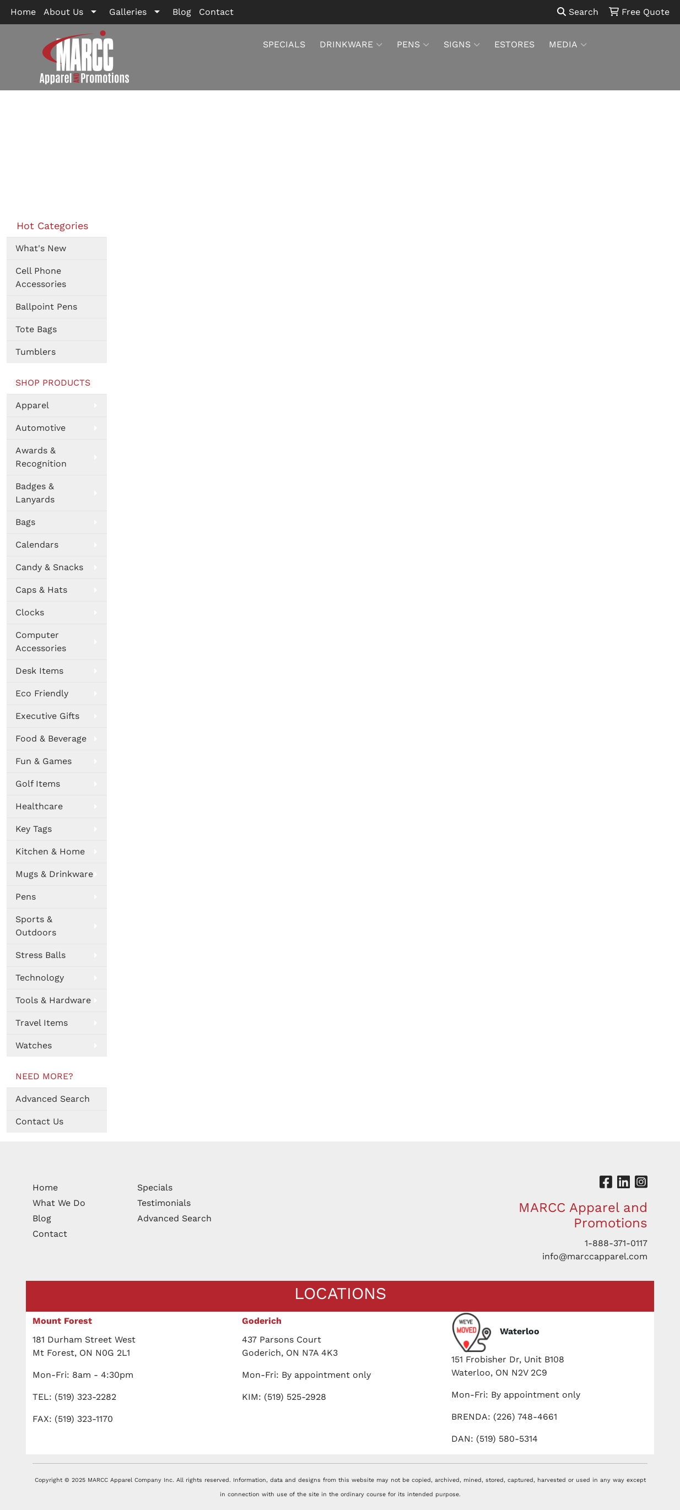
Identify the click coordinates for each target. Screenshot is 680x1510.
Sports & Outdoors (35, 926)
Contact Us (39, 1121)
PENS (413, 44)
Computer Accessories (40, 641)
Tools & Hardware (53, 1000)
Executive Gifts (47, 716)
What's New (40, 248)
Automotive (40, 428)
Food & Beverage (51, 738)
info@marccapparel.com (594, 1256)
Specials (154, 1187)
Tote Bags (36, 329)
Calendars (36, 544)
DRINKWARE (351, 44)
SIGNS (462, 44)
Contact (216, 12)
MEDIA (568, 44)
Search (577, 12)
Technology (39, 977)
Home (23, 12)
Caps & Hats (41, 589)
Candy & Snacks (49, 567)
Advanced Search (52, 1099)
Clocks (29, 612)
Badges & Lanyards (35, 493)
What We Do (59, 1203)
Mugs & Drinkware (54, 874)
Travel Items (41, 1023)
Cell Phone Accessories (40, 277)
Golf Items (37, 783)
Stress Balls (40, 955)
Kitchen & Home (50, 851)
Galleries (128, 12)
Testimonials (164, 1203)
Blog (181, 12)
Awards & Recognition (41, 457)
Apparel (32, 405)
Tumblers (35, 352)
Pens (25, 896)
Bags (25, 522)
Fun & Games (43, 761)
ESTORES (514, 44)
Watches (33, 1045)
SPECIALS (284, 44)
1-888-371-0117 (616, 1243)
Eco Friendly (41, 693)
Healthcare (39, 806)
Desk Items (39, 670)
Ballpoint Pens (46, 306)
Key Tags (33, 829)
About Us (63, 12)
